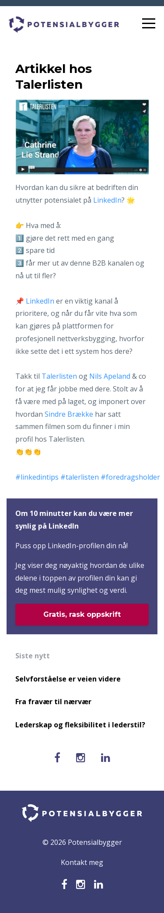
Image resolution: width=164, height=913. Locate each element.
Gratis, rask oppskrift (82, 614)
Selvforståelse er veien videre (68, 679)
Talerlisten (59, 376)
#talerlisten (79, 477)
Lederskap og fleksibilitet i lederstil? (80, 725)
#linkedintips (37, 477)
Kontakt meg (82, 862)
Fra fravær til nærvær (53, 701)
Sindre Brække (69, 414)
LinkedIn (107, 200)
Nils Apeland (109, 376)
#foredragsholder (130, 477)
